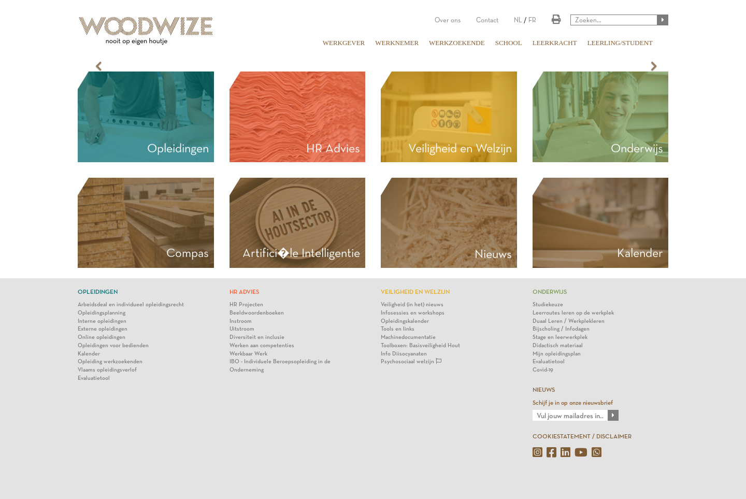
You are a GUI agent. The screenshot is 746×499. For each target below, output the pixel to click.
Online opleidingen (101, 337)
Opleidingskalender (405, 321)
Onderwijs (637, 148)
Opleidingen (178, 148)
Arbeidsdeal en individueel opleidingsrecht (131, 304)
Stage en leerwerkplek (560, 337)
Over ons (448, 20)
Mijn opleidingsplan (557, 353)
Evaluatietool (94, 378)
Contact (487, 20)
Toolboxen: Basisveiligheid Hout (420, 345)
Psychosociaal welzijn (411, 361)
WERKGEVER (344, 43)
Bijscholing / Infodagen (561, 328)
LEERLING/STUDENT (620, 43)
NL (518, 20)
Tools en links (397, 328)
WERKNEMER (397, 43)
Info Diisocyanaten (404, 353)
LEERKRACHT (555, 43)
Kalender (89, 353)
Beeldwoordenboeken (256, 312)
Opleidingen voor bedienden (113, 345)
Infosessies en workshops (412, 312)
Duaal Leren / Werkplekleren (569, 321)
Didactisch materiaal (558, 345)
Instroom (240, 321)
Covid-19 (543, 369)
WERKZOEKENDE (457, 43)
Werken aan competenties (261, 345)
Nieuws (493, 254)
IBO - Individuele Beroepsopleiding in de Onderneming (280, 365)
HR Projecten (246, 304)
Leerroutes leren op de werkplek (573, 312)
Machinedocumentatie (408, 337)
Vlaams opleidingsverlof (107, 369)
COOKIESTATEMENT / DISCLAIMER (582, 436)
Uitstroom (241, 328)
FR (532, 20)
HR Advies (333, 148)
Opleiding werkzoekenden (110, 361)
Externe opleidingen (102, 328)
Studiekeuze (548, 304)
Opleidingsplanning (101, 312)
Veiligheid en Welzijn (460, 148)
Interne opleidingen (102, 321)
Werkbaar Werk (248, 353)
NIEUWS (544, 389)
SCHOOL (508, 43)
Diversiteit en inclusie (256, 337)
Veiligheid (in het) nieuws (412, 304)
